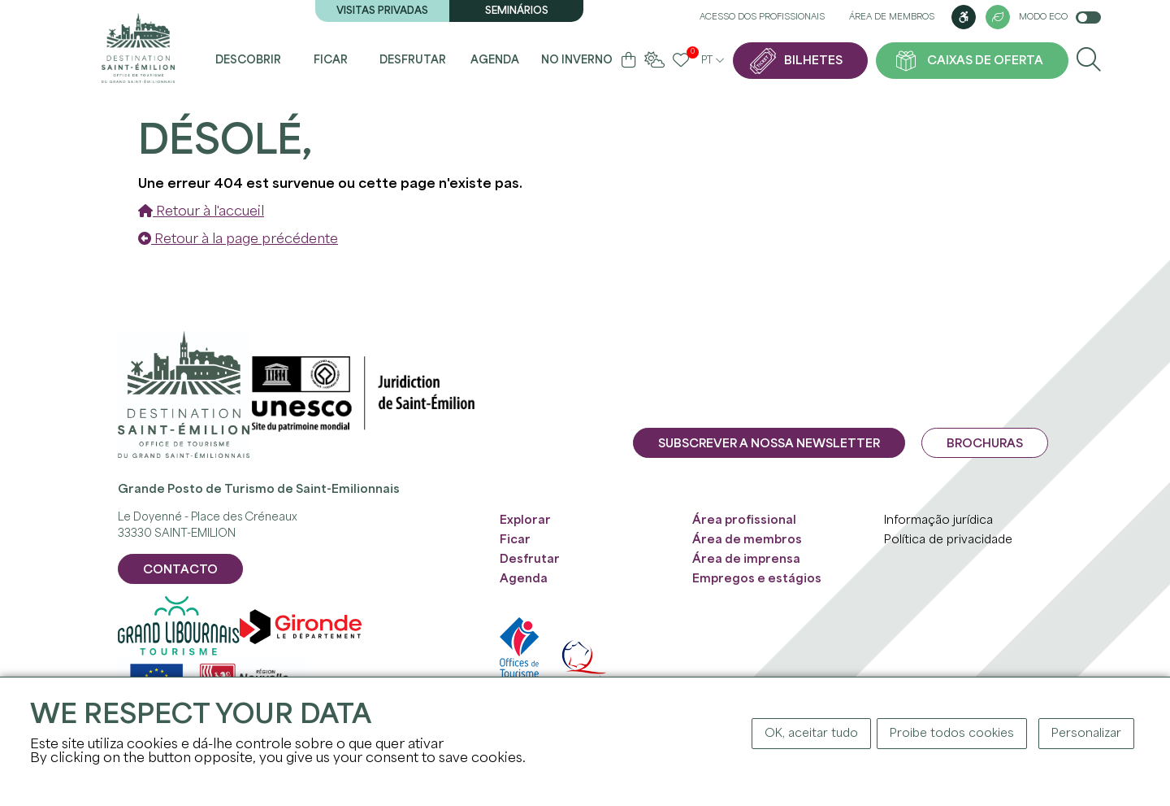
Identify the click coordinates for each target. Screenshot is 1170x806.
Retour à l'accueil (201, 212)
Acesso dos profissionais (762, 17)
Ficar (331, 60)
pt (712, 60)
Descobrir (248, 60)
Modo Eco (1060, 17)
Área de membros (891, 17)
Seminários (516, 11)
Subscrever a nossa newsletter (769, 444)
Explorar (525, 520)
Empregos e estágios (756, 579)
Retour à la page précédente (238, 239)
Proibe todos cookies (952, 733)
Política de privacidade (948, 540)
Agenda (494, 60)
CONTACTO (180, 570)
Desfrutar (412, 60)
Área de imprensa (746, 559)
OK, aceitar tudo (811, 733)
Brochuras (985, 444)
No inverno (577, 60)
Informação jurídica (938, 520)
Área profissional (744, 520)
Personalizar (1086, 733)
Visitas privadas (382, 11)
